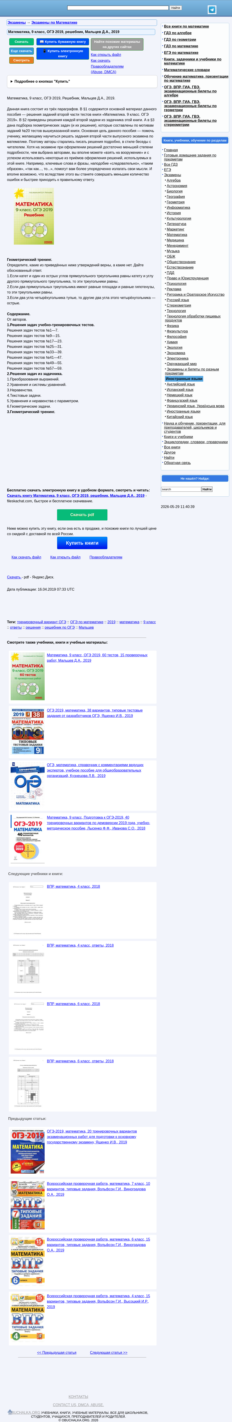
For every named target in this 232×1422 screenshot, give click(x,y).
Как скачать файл (26, 557)
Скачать (22, 41)
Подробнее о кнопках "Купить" (42, 81)
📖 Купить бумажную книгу (63, 41)
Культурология (179, 218)
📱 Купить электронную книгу (62, 53)
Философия (176, 337)
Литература (176, 224)
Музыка (173, 251)
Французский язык (182, 400)
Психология (176, 284)
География (176, 197)
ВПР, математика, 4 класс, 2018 (73, 886)
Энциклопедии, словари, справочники (196, 442)
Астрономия (177, 186)
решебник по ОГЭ (60, 627)
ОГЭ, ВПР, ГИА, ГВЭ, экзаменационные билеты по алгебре (190, 91)
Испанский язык (180, 390)
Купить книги (82, 543)
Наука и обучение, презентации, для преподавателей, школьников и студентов (194, 427)
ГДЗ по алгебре (178, 33)
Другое (170, 452)
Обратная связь (177, 463)
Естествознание (180, 267)
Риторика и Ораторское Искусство (196, 294)
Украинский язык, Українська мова (195, 406)
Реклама (174, 289)
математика (129, 622)
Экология (174, 347)
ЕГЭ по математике (181, 53)
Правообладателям (105, 557)
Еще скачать (21, 51)
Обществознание (181, 262)
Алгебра (174, 180)
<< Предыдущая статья (56, 1353)
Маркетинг (175, 229)
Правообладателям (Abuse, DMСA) (107, 69)
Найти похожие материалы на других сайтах (117, 44)
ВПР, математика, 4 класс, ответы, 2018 (80, 945)
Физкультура (177, 331)
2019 (111, 622)
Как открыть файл (106, 55)
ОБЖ (171, 256)
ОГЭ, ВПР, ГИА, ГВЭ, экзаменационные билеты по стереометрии (190, 121)
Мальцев (86, 627)
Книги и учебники (178, 437)
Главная (171, 150)
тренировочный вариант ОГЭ (41, 622)
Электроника (177, 358)
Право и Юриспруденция (188, 278)
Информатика (178, 207)
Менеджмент (177, 246)
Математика (177, 235)
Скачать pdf (82, 514)
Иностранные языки (183, 411)
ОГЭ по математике (87, 622)
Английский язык (181, 384)
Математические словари (187, 70)
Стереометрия (179, 305)
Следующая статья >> (108, 1353)
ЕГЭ (167, 170)
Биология (175, 191)
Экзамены (172, 175)
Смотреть (21, 60)
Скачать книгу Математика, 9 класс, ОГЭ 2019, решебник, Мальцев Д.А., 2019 (76, 496)
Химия (172, 342)
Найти (169, 458)
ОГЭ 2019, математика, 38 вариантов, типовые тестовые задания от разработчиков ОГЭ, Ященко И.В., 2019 (95, 713)
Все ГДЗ (171, 164)
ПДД (170, 273)
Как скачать (100, 61)
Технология (176, 311)
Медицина (175, 240)
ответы (16, 627)
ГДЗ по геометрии (180, 39)
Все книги (172, 447)
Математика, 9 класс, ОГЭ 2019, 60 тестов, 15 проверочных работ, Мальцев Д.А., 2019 (97, 657)
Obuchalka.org (24, 1413)
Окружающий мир (182, 364)
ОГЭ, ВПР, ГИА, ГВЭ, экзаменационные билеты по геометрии (190, 106)
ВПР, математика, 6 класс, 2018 (73, 1004)
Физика (173, 326)
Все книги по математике (186, 26)
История (174, 213)
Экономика (176, 353)
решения (33, 627)
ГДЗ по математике (181, 46)
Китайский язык (180, 417)
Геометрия (176, 202)
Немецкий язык (179, 395)
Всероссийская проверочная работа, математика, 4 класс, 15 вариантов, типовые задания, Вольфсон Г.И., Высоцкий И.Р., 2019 (98, 1301)
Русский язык (178, 300)
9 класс (149, 622)
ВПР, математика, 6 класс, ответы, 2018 (80, 1061)
